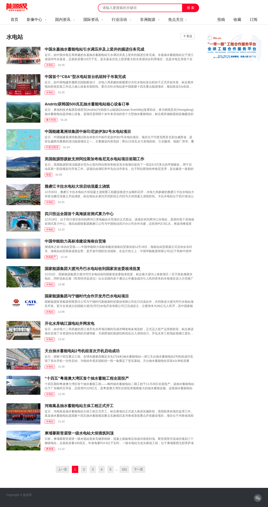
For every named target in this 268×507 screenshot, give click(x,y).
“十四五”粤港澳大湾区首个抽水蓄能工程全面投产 (87, 378)
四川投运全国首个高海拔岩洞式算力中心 (79, 214)
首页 (14, 19)
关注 (189, 36)
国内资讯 (65, 19)
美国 (48, 174)
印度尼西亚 (52, 147)
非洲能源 (150, 19)
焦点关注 (177, 19)
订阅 (253, 19)
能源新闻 (20, 7)
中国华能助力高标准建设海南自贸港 (75, 241)
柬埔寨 (50, 448)
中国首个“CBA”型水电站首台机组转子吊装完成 (85, 77)
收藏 (237, 19)
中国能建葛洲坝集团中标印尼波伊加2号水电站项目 (88, 131)
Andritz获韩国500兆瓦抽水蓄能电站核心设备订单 (87, 104)
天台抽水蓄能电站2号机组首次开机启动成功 (82, 351)
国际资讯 (93, 19)
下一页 (138, 469)
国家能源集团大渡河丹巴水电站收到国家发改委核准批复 (92, 269)
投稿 (221, 19)
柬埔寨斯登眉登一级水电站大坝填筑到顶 (79, 433)
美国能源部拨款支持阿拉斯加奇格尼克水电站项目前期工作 (94, 159)
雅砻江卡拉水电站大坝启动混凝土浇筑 (77, 186)
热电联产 (51, 257)
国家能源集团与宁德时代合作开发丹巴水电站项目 (87, 296)
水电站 (50, 65)
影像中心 (37, 19)
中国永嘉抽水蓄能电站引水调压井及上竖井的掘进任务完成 (94, 49)
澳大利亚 (51, 119)
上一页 (62, 469)
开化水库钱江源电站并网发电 (69, 323)
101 (124, 469)
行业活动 (121, 19)
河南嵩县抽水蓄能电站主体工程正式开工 (79, 406)
